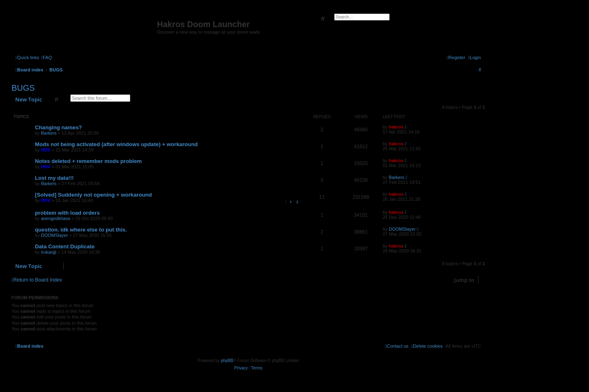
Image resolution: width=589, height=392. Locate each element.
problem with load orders (67, 213)
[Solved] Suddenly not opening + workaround (93, 195)
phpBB (227, 360)
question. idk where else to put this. (81, 230)
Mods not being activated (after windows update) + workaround (116, 144)
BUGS (23, 87)
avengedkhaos (56, 218)
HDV (46, 149)
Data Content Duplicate (65, 246)
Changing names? (58, 127)
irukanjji (48, 252)
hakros (396, 126)
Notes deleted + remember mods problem (88, 161)
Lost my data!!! (54, 178)
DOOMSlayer (54, 235)
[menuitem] (46, 57)
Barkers (49, 133)
